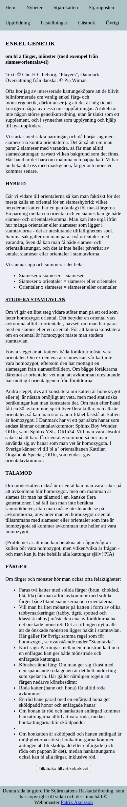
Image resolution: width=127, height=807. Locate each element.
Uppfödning (17, 22)
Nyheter (34, 7)
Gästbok (86, 22)
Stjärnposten (101, 7)
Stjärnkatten (65, 7)
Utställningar (54, 22)
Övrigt (112, 22)
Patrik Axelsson (77, 802)
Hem (10, 7)
